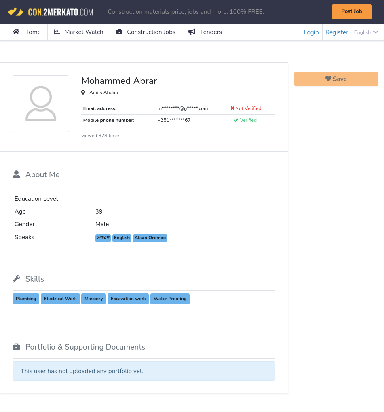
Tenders (205, 32)
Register (336, 32)
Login (311, 32)
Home (27, 32)
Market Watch (78, 32)
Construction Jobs (145, 32)
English (366, 32)
